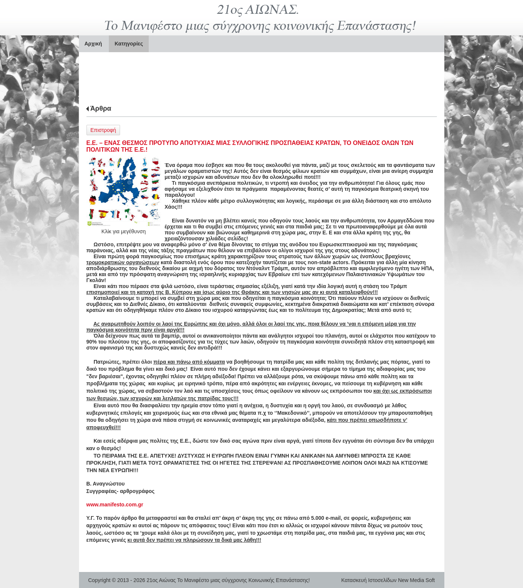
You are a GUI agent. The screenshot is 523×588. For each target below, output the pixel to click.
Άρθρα (100, 108)
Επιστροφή (103, 130)
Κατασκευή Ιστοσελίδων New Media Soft (388, 580)
